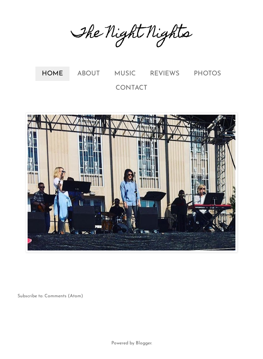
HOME (52, 74)
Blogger (143, 343)
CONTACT (131, 88)
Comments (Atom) (63, 296)
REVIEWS (165, 74)
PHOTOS (207, 74)
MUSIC (125, 74)
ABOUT (88, 74)
